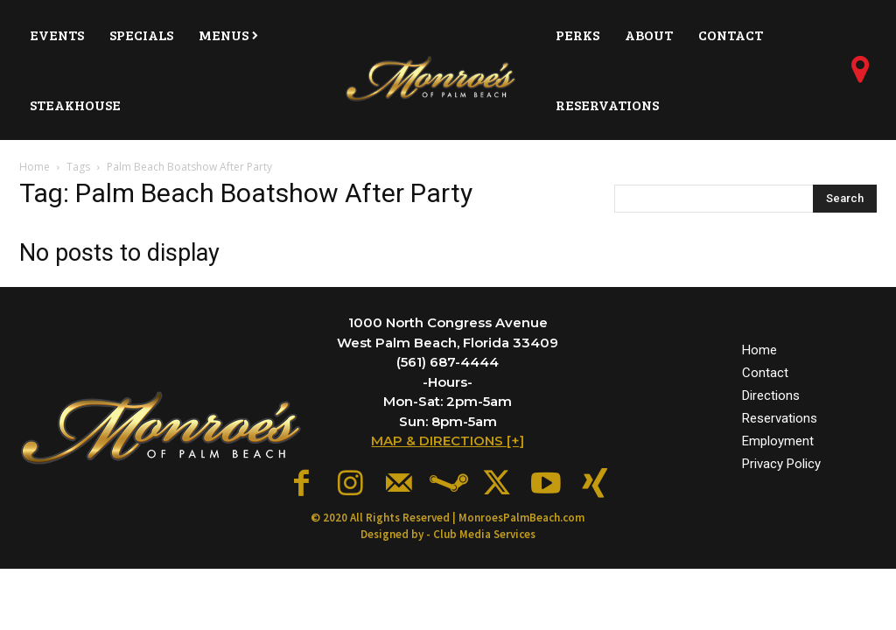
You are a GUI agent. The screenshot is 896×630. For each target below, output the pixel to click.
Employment (778, 436)
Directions (771, 391)
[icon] (861, 76)
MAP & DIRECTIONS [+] (447, 440)
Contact (765, 368)
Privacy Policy (781, 460)
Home (34, 166)
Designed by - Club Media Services (448, 525)
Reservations (779, 414)
